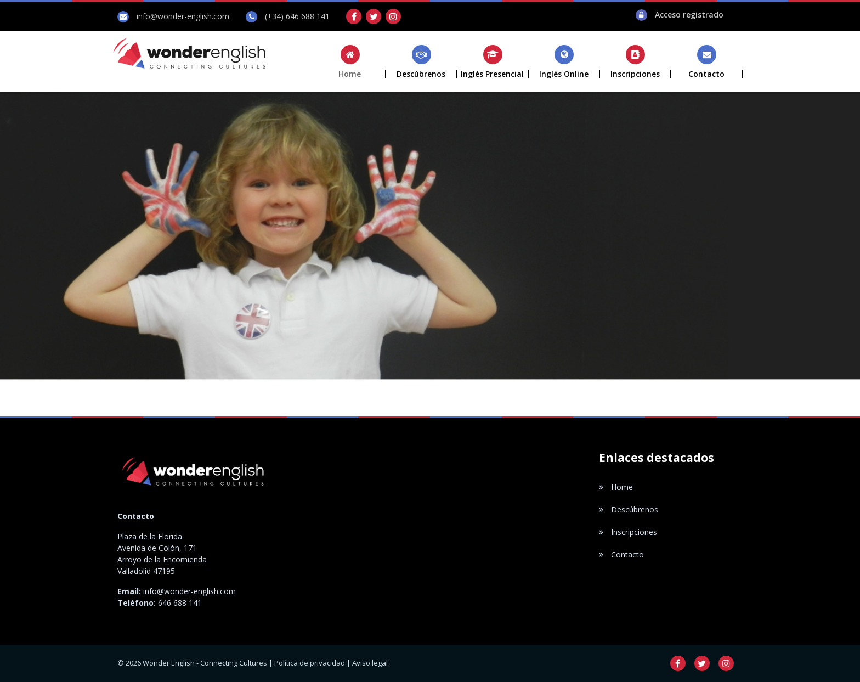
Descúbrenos (628, 509)
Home (616, 487)
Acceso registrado (689, 14)
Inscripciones (628, 532)
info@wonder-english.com (183, 16)
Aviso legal (370, 663)
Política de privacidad (309, 663)
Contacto (621, 554)
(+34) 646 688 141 (297, 16)
